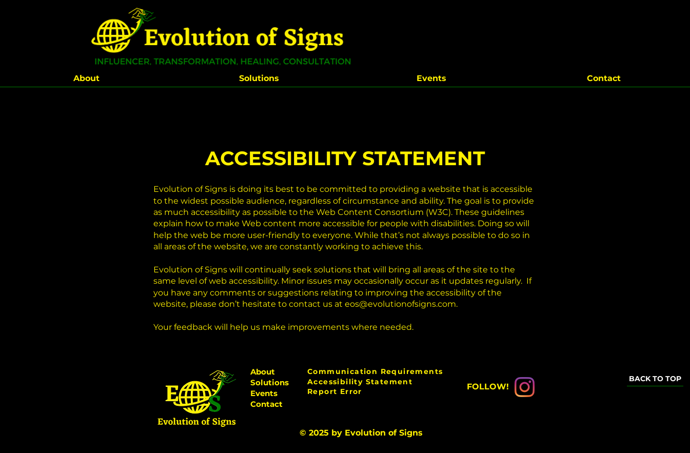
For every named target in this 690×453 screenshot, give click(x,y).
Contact (266, 404)
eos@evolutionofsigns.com (400, 304)
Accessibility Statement (359, 381)
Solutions (269, 382)
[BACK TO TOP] (655, 378)
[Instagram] (525, 387)
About (262, 372)
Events (264, 393)
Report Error (334, 391)
